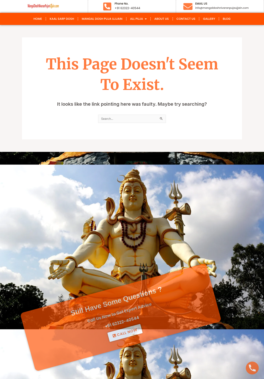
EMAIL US (201, 3)
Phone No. (121, 3)
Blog (226, 19)
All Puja (138, 19)
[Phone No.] (107, 6)
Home (38, 19)
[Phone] (252, 368)
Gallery (209, 19)
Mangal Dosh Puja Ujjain (102, 19)
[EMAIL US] (187, 6)
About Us (161, 19)
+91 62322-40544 (101, 296)
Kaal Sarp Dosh (62, 19)
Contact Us (186, 19)
